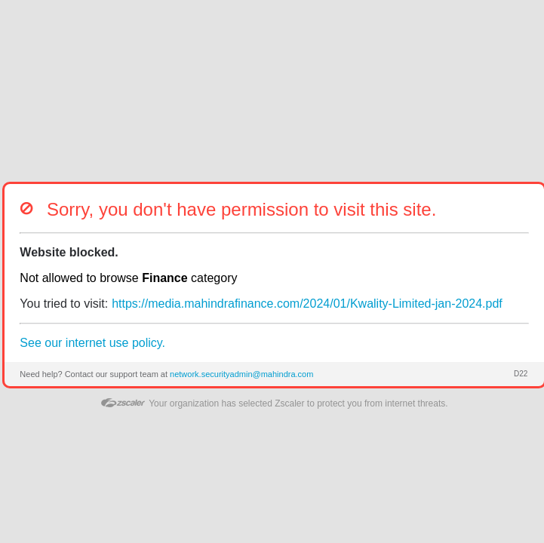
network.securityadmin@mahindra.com (241, 374)
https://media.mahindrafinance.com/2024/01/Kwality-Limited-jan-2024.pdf (307, 303)
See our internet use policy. (92, 342)
